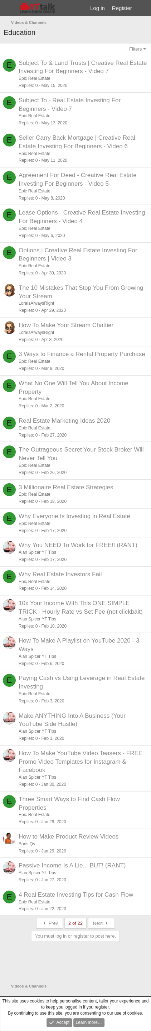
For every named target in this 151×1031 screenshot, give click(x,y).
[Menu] (9, 8)
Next (101, 923)
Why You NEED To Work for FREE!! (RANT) (78, 545)
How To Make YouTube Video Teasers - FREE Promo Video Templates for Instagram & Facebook (80, 762)
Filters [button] (135, 49)
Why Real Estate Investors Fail (60, 574)
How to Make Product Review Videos (68, 836)
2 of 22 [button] (75, 923)
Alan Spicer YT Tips (37, 552)
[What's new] (143, 8)
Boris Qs (27, 843)
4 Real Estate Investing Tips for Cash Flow (76, 894)
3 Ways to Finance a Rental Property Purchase (82, 354)
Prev (49, 923)
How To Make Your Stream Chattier (66, 325)
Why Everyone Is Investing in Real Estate (74, 516)
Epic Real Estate (34, 78)
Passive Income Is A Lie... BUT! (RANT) (72, 865)
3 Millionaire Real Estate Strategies (66, 487)
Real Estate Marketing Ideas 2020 (64, 420)
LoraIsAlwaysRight (36, 303)
